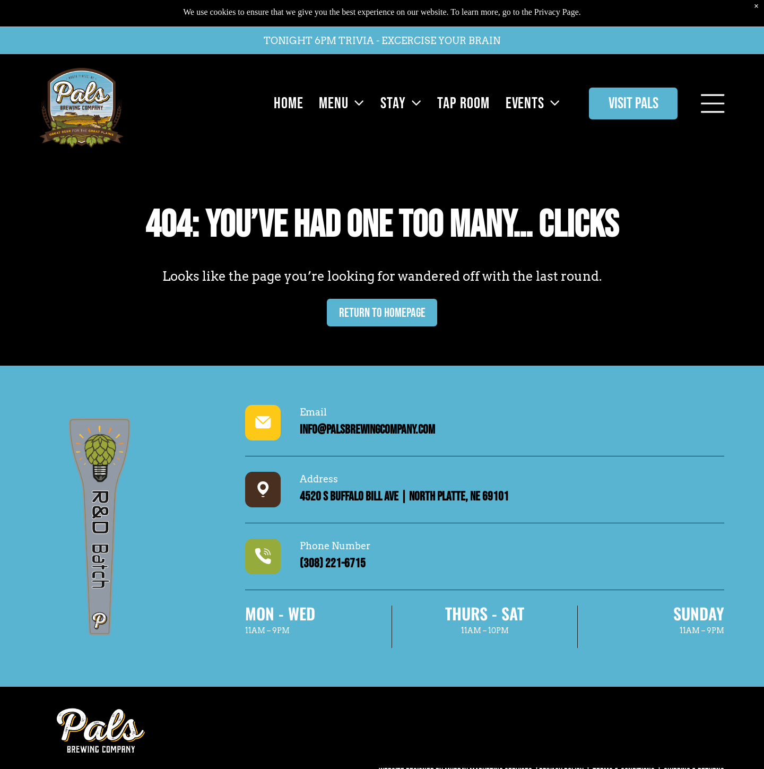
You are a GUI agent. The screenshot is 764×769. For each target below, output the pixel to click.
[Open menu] (713, 83)
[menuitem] (286, 82)
